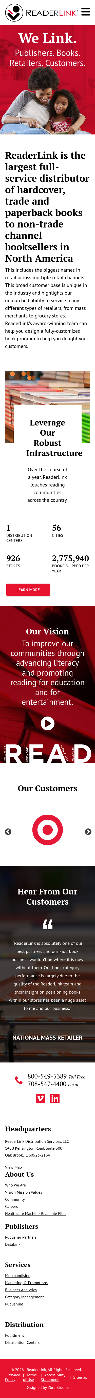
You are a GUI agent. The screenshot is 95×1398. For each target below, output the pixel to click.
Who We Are (15, 1185)
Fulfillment (14, 1335)
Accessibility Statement (53, 1377)
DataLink (13, 1244)
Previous (6, 830)
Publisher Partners (21, 1237)
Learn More (28, 589)
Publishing (14, 1303)
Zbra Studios (58, 1387)
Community (15, 1199)
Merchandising (17, 1275)
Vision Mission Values (23, 1192)
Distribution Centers (22, 1342)
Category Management (24, 1296)
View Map (13, 1167)
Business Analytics (21, 1289)
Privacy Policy (12, 1377)
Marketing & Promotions (26, 1282)
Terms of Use (30, 1377)
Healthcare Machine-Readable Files (35, 1213)
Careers (11, 1206)
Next (86, 830)
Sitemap (80, 1377)
